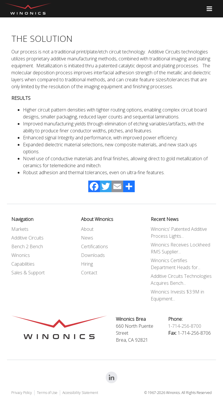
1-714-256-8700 (184, 326)
